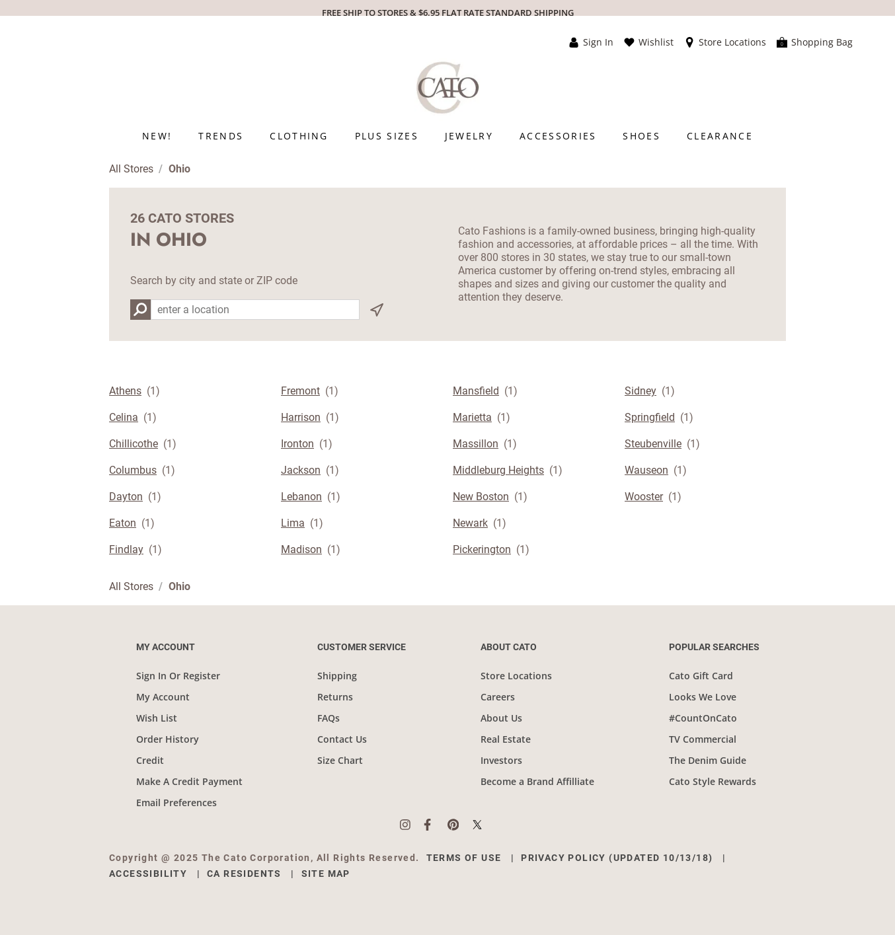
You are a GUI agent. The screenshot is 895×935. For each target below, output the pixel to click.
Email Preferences (176, 802)
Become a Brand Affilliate (537, 781)
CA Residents (244, 873)
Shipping (337, 675)
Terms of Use (464, 857)
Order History (167, 739)
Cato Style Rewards (712, 781)
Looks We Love (702, 697)
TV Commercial (702, 739)
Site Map (325, 873)
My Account (163, 697)
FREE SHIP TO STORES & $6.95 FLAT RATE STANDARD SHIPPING (448, 13)
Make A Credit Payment (189, 781)
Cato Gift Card (701, 675)
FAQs (328, 718)
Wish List (156, 718)
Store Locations (516, 675)
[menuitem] (157, 136)
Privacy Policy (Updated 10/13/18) (617, 857)
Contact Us (342, 739)
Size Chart (340, 760)
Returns (335, 697)
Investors (501, 760)
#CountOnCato (703, 718)
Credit (150, 760)
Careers (498, 697)
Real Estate (506, 739)
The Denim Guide (707, 760)
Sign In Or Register (178, 675)
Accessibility (148, 873)
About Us (501, 718)
